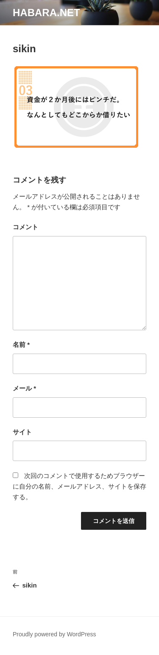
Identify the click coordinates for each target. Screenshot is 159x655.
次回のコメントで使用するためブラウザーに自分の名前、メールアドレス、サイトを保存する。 (79, 486)
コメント (25, 227)
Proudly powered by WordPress (54, 634)
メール (24, 388)
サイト (22, 432)
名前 (21, 344)
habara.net (46, 12)
